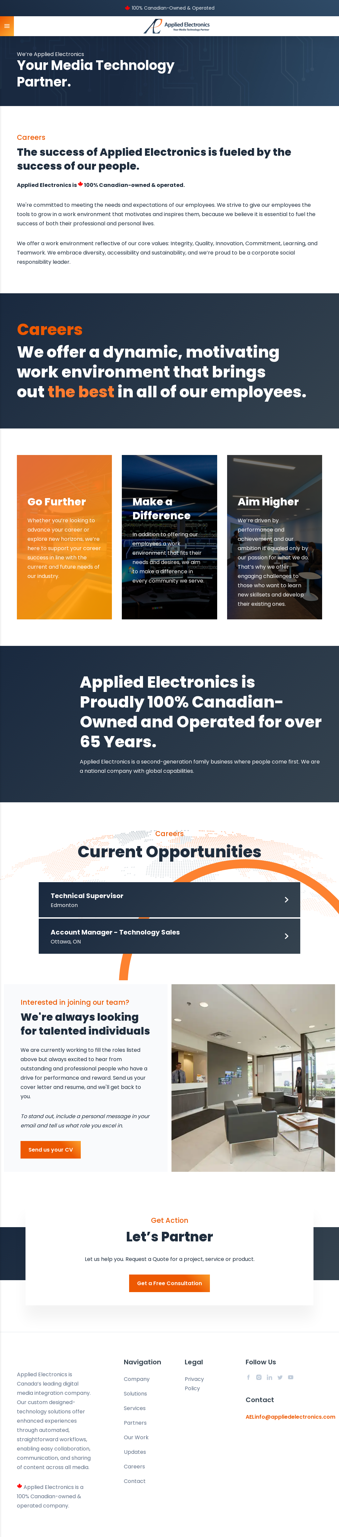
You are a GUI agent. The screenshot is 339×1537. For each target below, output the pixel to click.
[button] (169, 899)
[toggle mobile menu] (7, 26)
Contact (135, 1481)
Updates (135, 1452)
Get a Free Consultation (169, 1283)
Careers (134, 1466)
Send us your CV (50, 1150)
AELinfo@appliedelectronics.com (290, 1417)
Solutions (135, 1393)
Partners (135, 1423)
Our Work (136, 1437)
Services (135, 1408)
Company (137, 1379)
